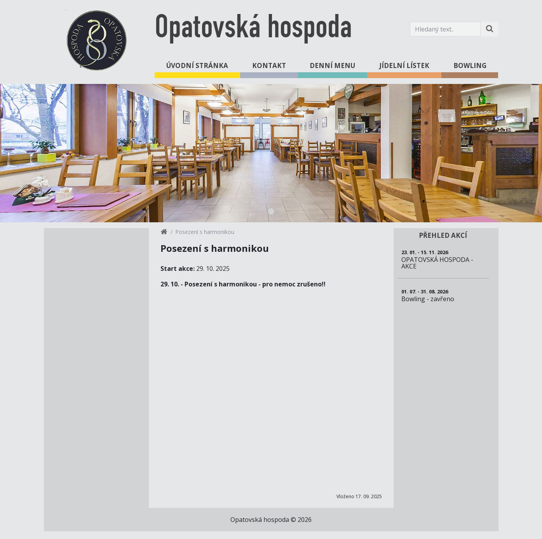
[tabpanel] (271, 153)
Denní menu (332, 65)
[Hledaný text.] (445, 29)
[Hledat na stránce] (489, 29)
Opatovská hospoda (253, 29)
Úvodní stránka (197, 65)
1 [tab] (271, 211)
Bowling (469, 65)
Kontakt (269, 65)
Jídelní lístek (404, 65)
